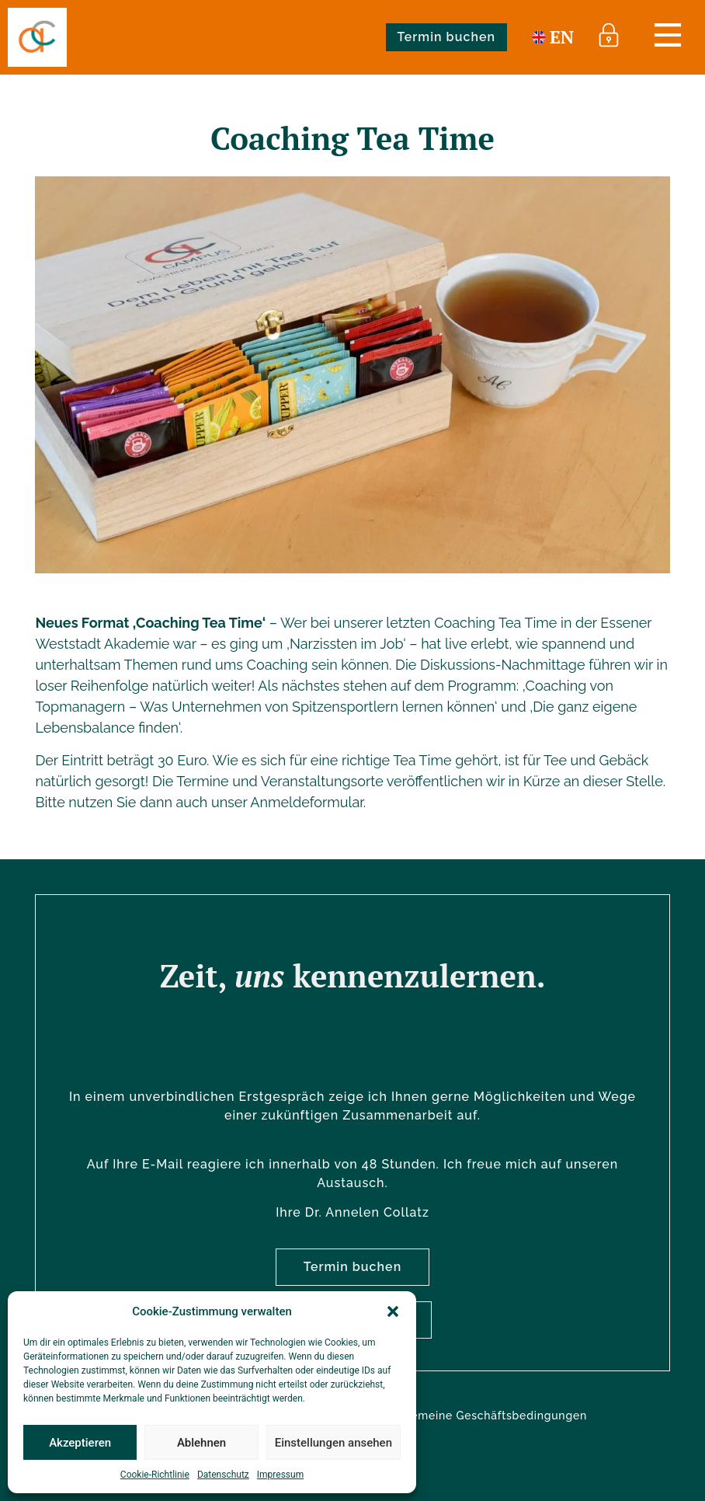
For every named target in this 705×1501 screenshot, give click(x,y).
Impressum (280, 1474)
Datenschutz (223, 1474)
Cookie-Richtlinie (154, 1474)
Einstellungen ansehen (333, 1443)
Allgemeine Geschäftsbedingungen (487, 1415)
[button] (393, 1311)
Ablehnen (201, 1443)
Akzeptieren (80, 1443)
